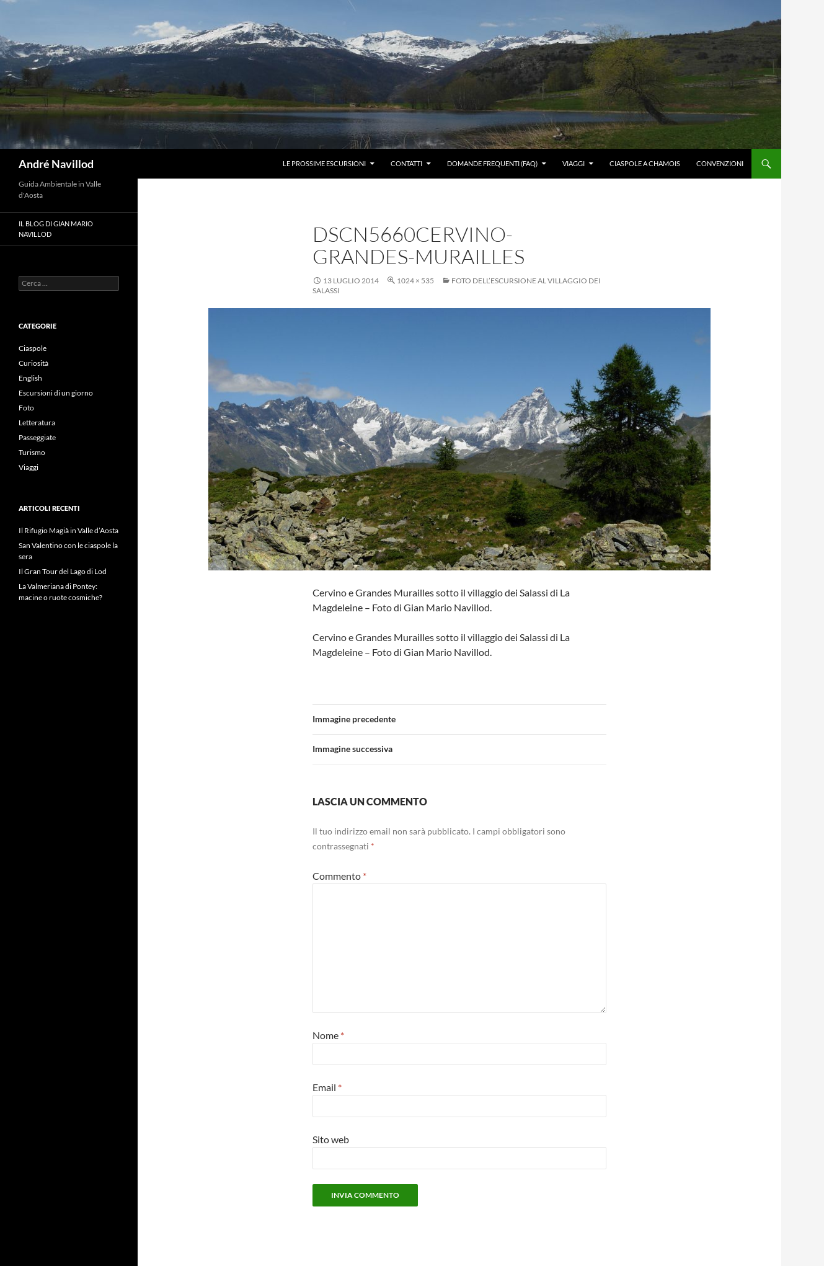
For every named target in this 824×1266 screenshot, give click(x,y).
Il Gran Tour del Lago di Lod (63, 571)
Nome (328, 1035)
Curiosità (33, 363)
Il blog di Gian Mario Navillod (56, 228)
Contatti (406, 163)
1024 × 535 (415, 280)
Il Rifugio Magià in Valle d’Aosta (68, 530)
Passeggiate (37, 437)
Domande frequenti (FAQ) (492, 163)
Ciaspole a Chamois (644, 163)
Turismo (32, 452)
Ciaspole (33, 348)
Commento (339, 876)
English (30, 378)
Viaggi (573, 163)
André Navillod (56, 163)
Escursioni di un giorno (56, 392)
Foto (26, 407)
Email (327, 1087)
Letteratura (37, 422)
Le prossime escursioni (324, 163)
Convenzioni (719, 163)
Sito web (330, 1139)
